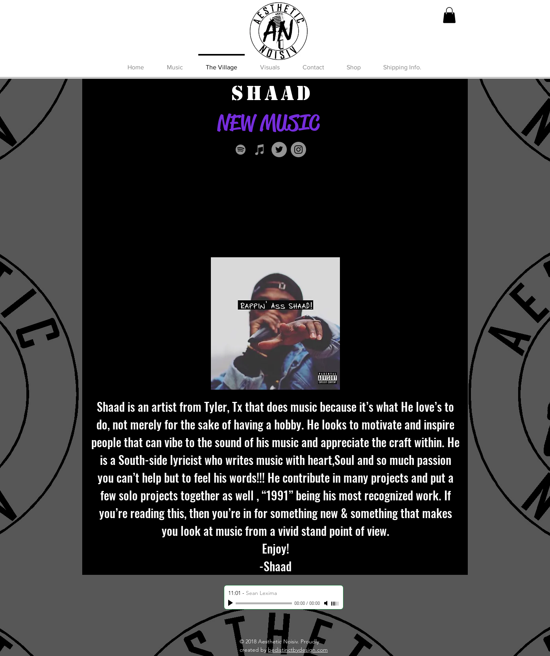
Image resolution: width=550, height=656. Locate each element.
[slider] (335, 604)
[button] (449, 15)
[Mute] (326, 603)
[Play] (231, 603)
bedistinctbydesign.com (298, 649)
